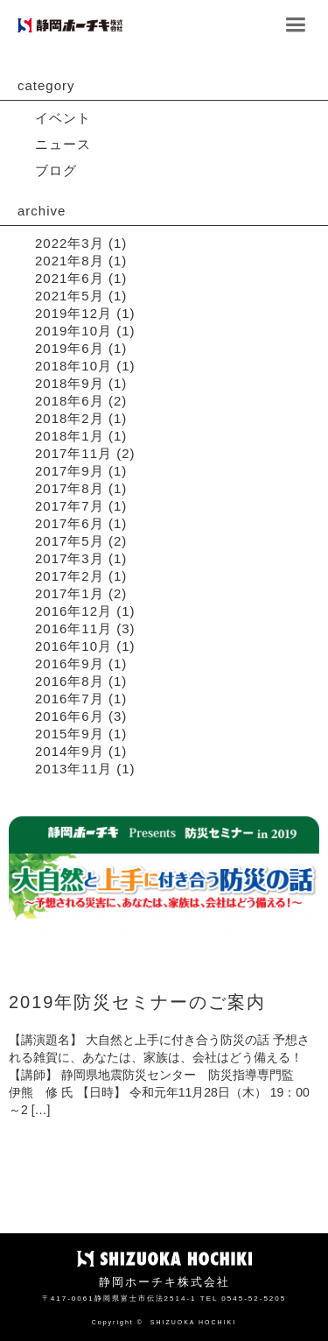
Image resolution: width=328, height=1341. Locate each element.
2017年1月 (69, 593)
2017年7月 (69, 505)
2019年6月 (69, 348)
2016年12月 (73, 610)
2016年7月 (69, 698)
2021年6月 (69, 278)
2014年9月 (69, 751)
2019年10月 (73, 330)
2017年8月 (69, 488)
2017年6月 (69, 523)
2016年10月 (73, 646)
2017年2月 (69, 575)
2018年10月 (73, 365)
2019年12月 (73, 313)
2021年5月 (69, 295)
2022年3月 (69, 243)
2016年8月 (69, 681)
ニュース (63, 144)
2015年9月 (69, 733)
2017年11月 (73, 453)
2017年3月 (69, 558)
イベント (63, 117)
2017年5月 (69, 540)
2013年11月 (73, 768)
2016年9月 (69, 663)
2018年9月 (69, 383)
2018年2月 (69, 418)
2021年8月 (69, 260)
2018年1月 (69, 435)
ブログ (56, 170)
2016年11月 (73, 628)
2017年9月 (69, 470)
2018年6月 (69, 400)
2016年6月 (69, 716)
